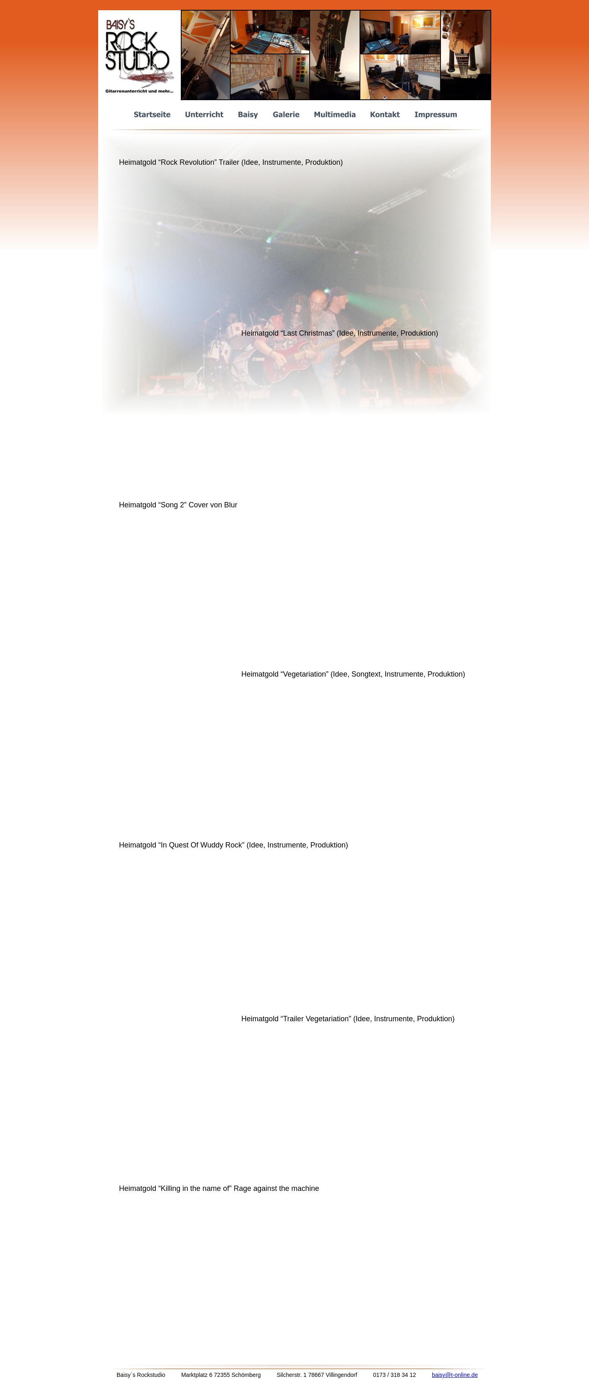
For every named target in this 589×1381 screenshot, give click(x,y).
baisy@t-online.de (455, 1375)
